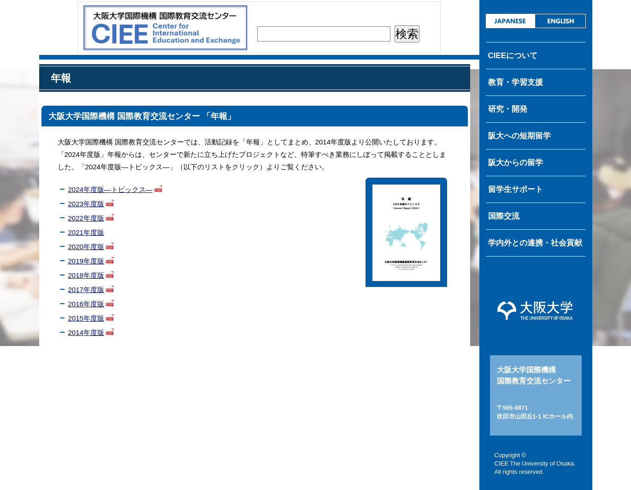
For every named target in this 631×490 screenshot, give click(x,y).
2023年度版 (86, 204)
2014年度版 (86, 332)
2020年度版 (86, 247)
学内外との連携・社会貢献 (535, 243)
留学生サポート (515, 189)
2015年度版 (86, 318)
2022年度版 (86, 218)
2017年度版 (86, 289)
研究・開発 (507, 109)
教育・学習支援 (515, 82)
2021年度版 (86, 232)
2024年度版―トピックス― (110, 189)
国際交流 (503, 216)
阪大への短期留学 (519, 135)
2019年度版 (86, 261)
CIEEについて (513, 55)
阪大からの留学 (515, 162)
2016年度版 (86, 304)
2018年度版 (86, 275)
